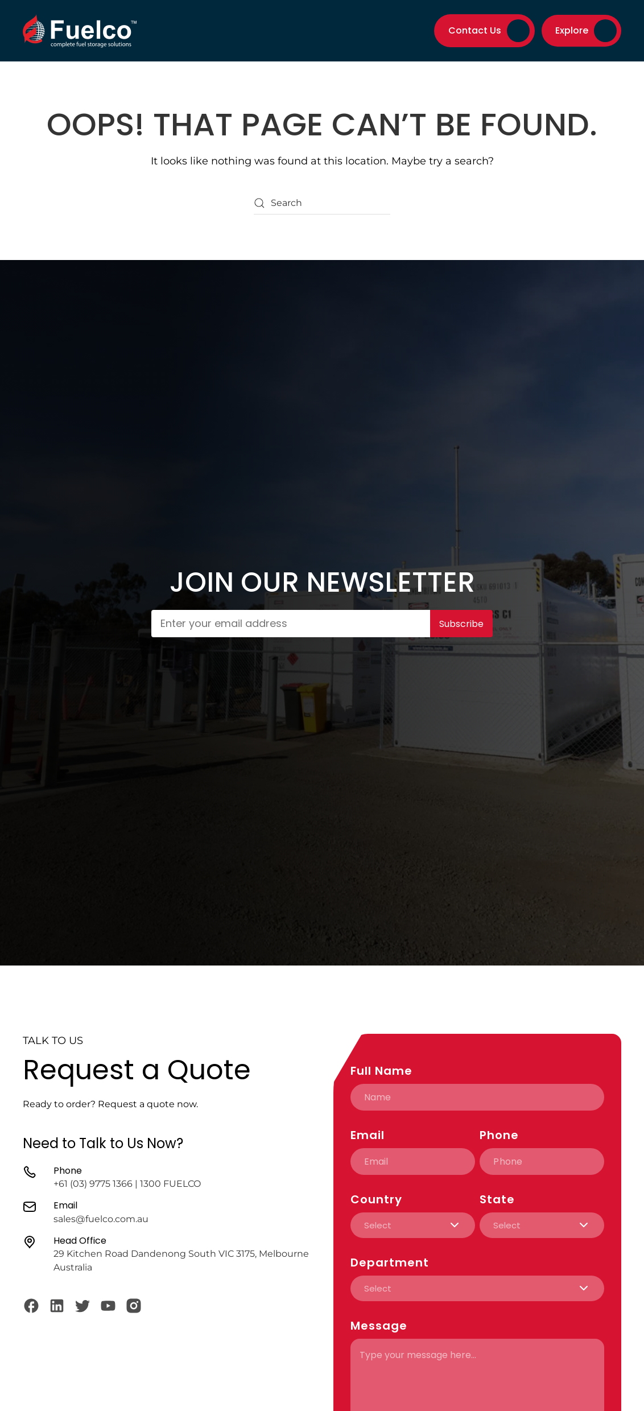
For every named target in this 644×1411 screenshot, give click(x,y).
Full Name (381, 1071)
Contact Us (489, 30)
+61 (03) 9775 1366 (93, 1183)
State (497, 1199)
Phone (499, 1135)
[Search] (322, 203)
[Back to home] (80, 31)
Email (367, 1135)
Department (389, 1262)
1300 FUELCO (170, 1183)
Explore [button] (571, 30)
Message (378, 1326)
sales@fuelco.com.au (100, 1219)
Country (376, 1199)
